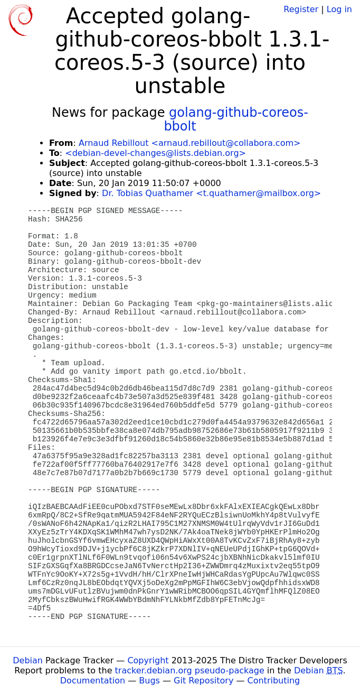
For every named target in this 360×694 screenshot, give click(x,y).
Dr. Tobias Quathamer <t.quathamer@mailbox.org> (211, 193)
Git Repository (203, 681)
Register (300, 9)
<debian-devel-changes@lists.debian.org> (155, 153)
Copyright (147, 660)
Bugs (149, 681)
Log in (339, 9)
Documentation (92, 681)
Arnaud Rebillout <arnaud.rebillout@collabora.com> (189, 143)
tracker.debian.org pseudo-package (189, 670)
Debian (28, 660)
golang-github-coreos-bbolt (236, 119)
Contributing (274, 681)
